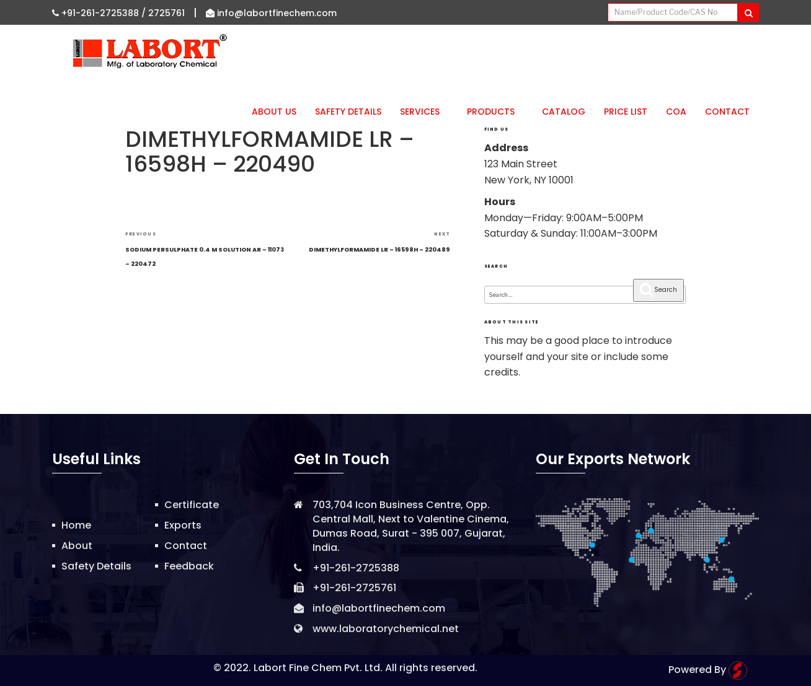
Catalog (563, 111)
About (76, 546)
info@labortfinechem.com (271, 13)
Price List (625, 111)
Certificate (191, 505)
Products (495, 111)
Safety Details (348, 111)
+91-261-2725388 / (100, 13)
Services (424, 111)
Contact (727, 111)
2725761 (166, 13)
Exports (183, 525)
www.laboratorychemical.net (385, 629)
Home (76, 525)
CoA (676, 111)
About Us (274, 111)
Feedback (189, 566)
